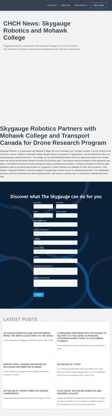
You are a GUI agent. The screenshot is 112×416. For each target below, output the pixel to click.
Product (52, 5)
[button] (83, 5)
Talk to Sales (98, 5)
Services (65, 5)
